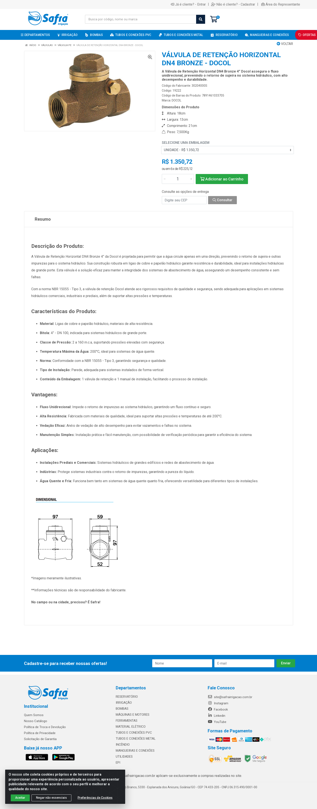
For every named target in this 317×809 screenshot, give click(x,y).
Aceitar (20, 800)
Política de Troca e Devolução (45, 727)
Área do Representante (280, 4)
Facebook (218, 709)
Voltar (285, 44)
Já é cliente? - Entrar (188, 4)
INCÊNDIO (123, 745)
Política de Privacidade (40, 733)
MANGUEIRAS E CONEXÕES (135, 750)
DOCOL (176, 100)
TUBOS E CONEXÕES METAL (136, 739)
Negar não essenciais (51, 800)
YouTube (217, 722)
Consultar (222, 200)
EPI (118, 762)
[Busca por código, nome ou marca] (140, 19)
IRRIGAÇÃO (124, 703)
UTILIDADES (124, 756)
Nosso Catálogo (35, 721)
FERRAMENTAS (126, 721)
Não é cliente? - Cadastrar (233, 4)
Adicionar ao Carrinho (221, 179)
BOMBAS (122, 709)
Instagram (218, 703)
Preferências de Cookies (95, 800)
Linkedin (216, 716)
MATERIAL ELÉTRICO (131, 727)
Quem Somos (34, 715)
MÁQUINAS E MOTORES (132, 715)
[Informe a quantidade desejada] (178, 179)
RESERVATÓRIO (127, 697)
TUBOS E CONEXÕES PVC (134, 733)
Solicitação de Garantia (40, 739)
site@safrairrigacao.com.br (230, 697)
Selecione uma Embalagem (185, 143)
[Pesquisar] (200, 19)
